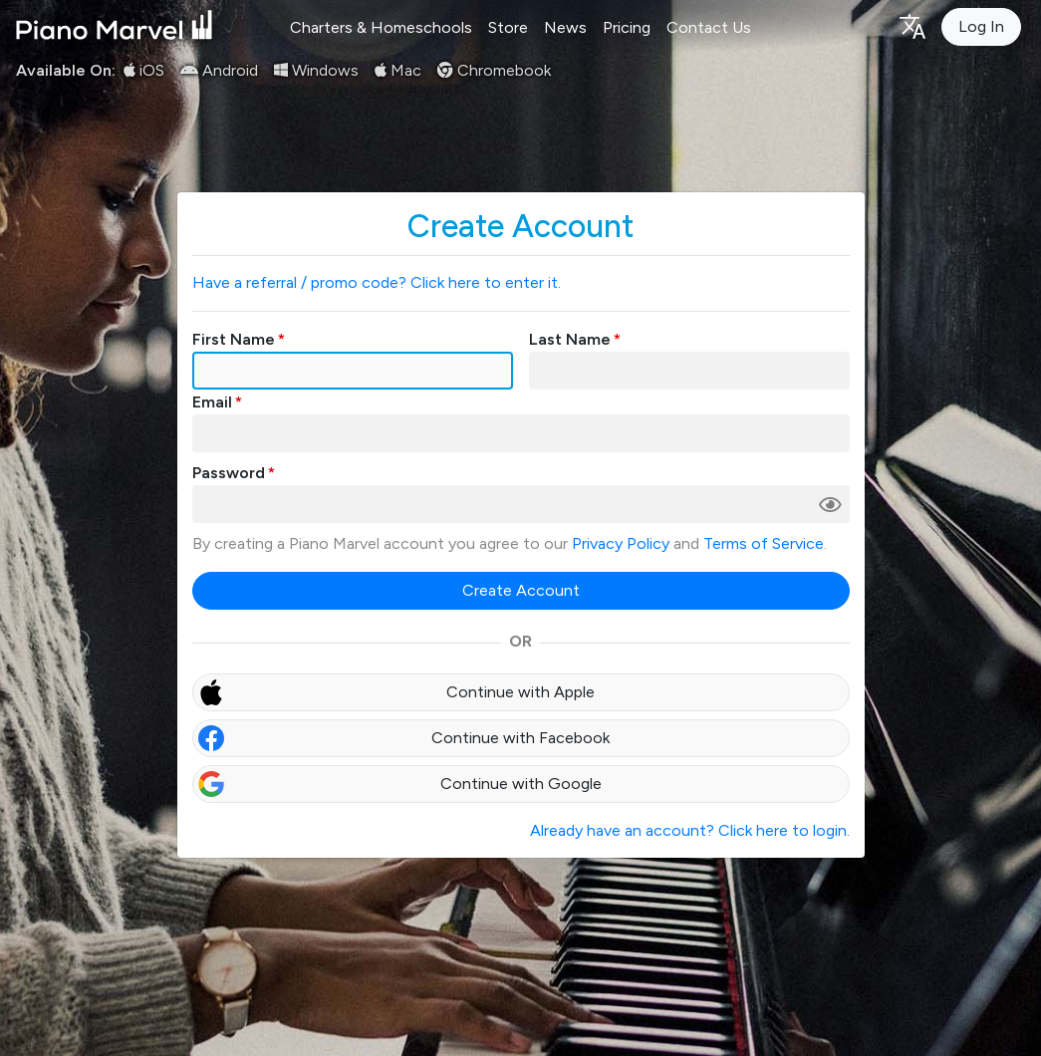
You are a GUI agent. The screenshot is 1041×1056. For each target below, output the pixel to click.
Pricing (627, 27)
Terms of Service (763, 543)
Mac (398, 70)
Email (212, 402)
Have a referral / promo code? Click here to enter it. (376, 282)
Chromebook (494, 70)
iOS (144, 70)
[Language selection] (911, 25)
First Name (233, 339)
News (565, 27)
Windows (316, 70)
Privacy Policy (620, 543)
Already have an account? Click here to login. (690, 830)
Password (228, 472)
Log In (981, 26)
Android (219, 70)
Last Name (570, 339)
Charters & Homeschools (381, 27)
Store (508, 27)
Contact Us (708, 27)
